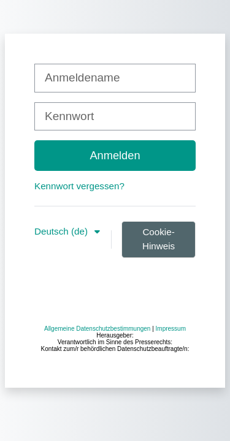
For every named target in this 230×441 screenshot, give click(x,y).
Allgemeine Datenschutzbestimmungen (97, 328)
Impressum (171, 328)
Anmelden (115, 155)
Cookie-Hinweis (158, 239)
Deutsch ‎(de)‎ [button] (62, 231)
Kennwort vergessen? (79, 186)
